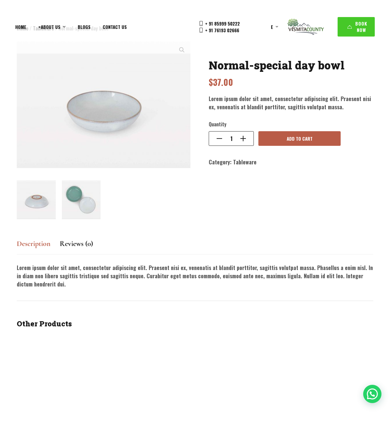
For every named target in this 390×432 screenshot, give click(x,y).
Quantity (217, 124)
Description (34, 243)
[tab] (34, 246)
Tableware (245, 162)
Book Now (357, 26)
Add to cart (300, 138)
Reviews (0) (76, 243)
